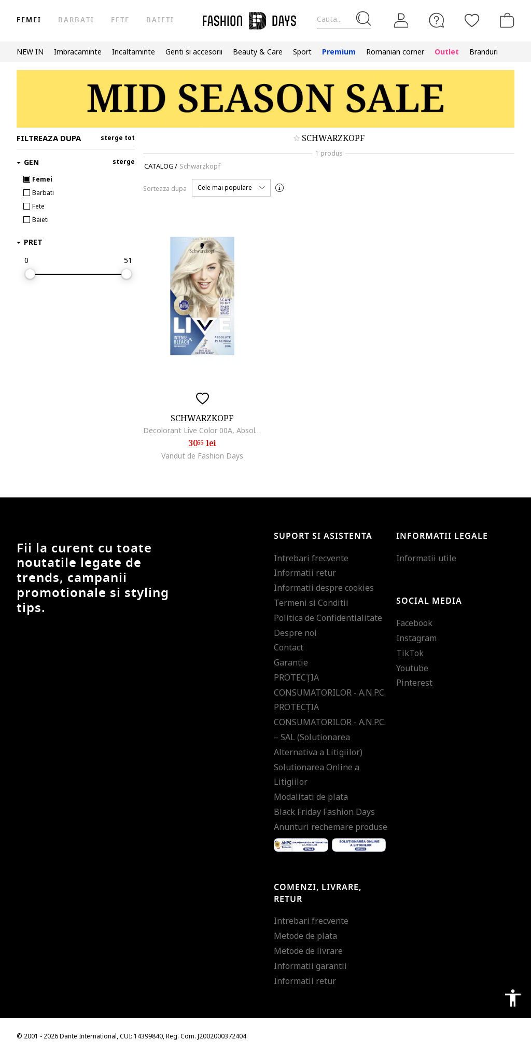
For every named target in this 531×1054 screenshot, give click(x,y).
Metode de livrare (308, 950)
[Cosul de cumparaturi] (505, 20)
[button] (231, 188)
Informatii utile (426, 558)
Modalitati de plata (311, 796)
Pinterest (414, 682)
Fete (120, 20)
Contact (288, 647)
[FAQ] (436, 20)
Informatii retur (305, 572)
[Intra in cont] (401, 20)
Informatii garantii (310, 966)
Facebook (414, 623)
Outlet (447, 52)
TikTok (410, 653)
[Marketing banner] (265, 99)
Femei (29, 20)
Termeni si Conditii (311, 602)
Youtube (412, 668)
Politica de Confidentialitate (328, 617)
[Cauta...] (344, 19)
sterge (124, 161)
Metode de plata (305, 935)
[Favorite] (471, 20)
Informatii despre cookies (324, 587)
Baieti (160, 20)
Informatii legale (442, 536)
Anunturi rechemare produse (330, 827)
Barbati (76, 20)
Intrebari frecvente (311, 558)
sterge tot (118, 137)
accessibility (512, 998)
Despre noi (295, 633)
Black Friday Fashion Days (324, 811)
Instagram (416, 638)
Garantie (291, 662)
